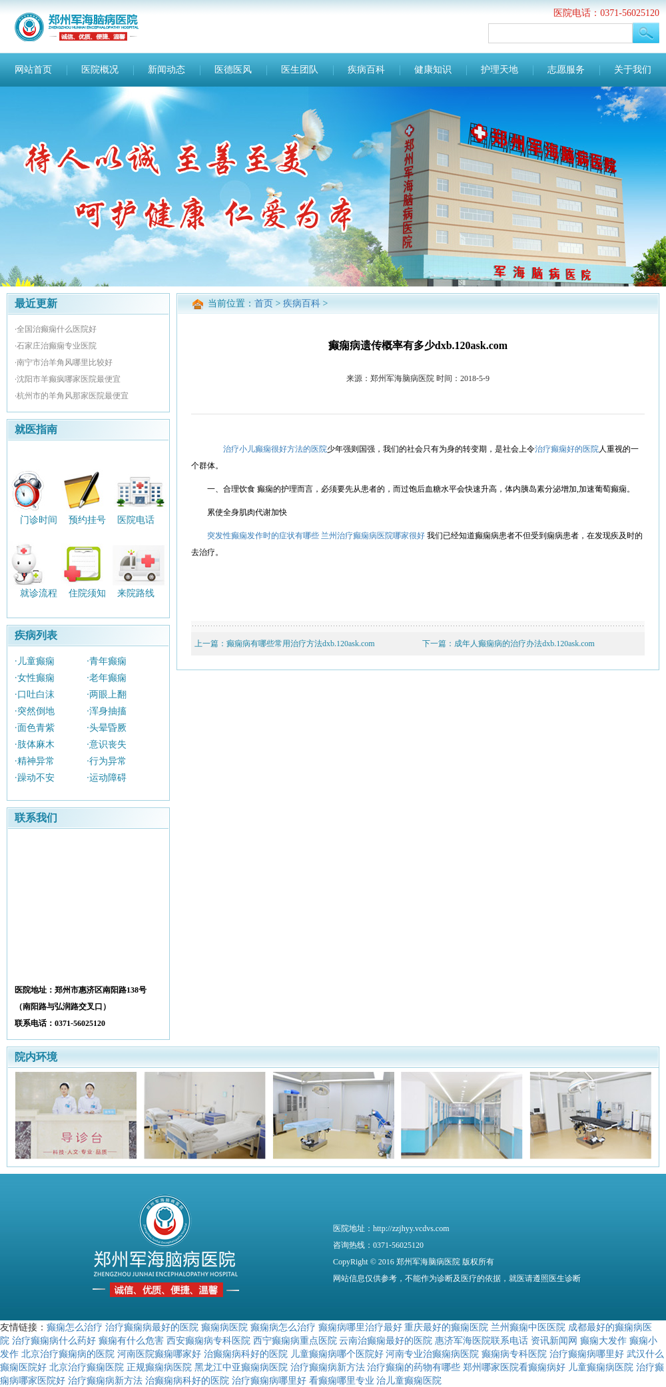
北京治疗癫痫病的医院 (68, 1353)
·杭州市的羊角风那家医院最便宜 (72, 395)
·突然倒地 (35, 711)
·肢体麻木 (35, 744)
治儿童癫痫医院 (409, 1380)
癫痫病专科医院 (514, 1353)
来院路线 (136, 593)
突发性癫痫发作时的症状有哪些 (263, 535)
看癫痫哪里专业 (341, 1380)
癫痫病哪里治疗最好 (360, 1327)
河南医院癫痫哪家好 (159, 1353)
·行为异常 (107, 761)
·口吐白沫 (35, 694)
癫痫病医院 (224, 1327)
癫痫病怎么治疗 (283, 1327)
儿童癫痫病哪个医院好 (337, 1353)
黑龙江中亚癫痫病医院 (241, 1367)
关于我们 (632, 70)
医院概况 (100, 70)
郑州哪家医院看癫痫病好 (514, 1367)
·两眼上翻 (107, 694)
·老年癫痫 (107, 678)
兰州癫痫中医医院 (528, 1327)
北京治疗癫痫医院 (86, 1367)
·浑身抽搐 (107, 711)
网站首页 (33, 70)
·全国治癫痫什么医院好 (56, 329)
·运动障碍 (107, 778)
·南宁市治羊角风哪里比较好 (64, 362)
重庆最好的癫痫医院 (446, 1327)
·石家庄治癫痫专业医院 (56, 345)
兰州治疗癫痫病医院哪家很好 (373, 535)
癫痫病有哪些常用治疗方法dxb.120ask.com (300, 643)
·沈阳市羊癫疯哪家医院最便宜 (68, 379)
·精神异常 (35, 761)
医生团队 (299, 70)
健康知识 (433, 70)
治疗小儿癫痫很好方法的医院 (275, 449)
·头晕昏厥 (107, 728)
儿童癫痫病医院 (600, 1367)
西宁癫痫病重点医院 (295, 1340)
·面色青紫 (35, 728)
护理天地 (499, 70)
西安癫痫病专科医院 (208, 1340)
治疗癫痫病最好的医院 (151, 1327)
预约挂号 (87, 519)
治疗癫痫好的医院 (567, 449)
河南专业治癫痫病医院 (432, 1353)
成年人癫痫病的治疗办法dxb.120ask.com (524, 643)
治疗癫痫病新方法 (327, 1367)
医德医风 (233, 70)
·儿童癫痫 (35, 661)
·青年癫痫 (107, 661)
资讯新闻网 (554, 1340)
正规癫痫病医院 (159, 1367)
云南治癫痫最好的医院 (385, 1340)
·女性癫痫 (35, 678)
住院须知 (87, 593)
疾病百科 (366, 70)
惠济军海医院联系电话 (481, 1340)
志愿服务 (566, 70)
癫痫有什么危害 (131, 1340)
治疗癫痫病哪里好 (586, 1353)
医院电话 (136, 519)
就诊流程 (38, 593)
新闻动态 (166, 70)
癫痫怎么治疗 (75, 1327)
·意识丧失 (107, 744)
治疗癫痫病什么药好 (54, 1340)
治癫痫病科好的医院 (246, 1353)
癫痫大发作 (603, 1340)
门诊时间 (38, 519)
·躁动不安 (35, 778)
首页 (263, 303)
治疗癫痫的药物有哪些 (413, 1367)
